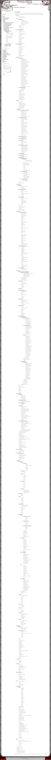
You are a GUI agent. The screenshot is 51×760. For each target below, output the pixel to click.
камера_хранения (21, 669)
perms (22, 694)
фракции (20, 41)
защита (22, 308)
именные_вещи (23, 413)
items (19, 682)
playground (20, 738)
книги (24, 483)
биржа (5, 47)
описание (20, 390)
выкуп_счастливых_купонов (25, 409)
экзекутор (24, 551)
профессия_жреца (24, 79)
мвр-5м (22, 255)
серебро (20, 52)
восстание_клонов (24, 62)
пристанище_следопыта (22, 442)
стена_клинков (28, 353)
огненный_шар (28, 370)
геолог (20, 638)
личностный (20, 660)
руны (22, 609)
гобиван (22, 223)
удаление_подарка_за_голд (25, 429)
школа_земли (25, 382)
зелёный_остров (23, 113)
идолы (22, 192)
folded (20, 733)
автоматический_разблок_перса (23, 431)
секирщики (27, 330)
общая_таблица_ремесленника (25, 633)
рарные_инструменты (24, 415)
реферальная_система (26, 275)
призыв (24, 548)
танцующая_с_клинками (24, 261)
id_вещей (20, 734)
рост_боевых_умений (24, 23)
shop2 (22, 698)
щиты (22, 603)
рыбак (20, 651)
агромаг (20, 205)
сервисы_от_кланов (22, 720)
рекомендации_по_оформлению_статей (25, 741)
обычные (22, 621)
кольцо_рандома (21, 207)
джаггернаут (23, 226)
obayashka (20, 736)
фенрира (24, 535)
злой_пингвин (23, 397)
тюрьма (22, 143)
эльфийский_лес (23, 188)
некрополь (22, 187)
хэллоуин (20, 459)
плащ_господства (26, 492)
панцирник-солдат (23, 269)
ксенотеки (20, 47)
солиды (20, 54)
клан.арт (22, 414)
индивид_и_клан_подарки (25, 421)
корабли (22, 194)
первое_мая (20, 456)
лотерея (20, 35)
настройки (22, 284)
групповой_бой (21, 707)
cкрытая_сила (28, 356)
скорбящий (22, 260)
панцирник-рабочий (24, 268)
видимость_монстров (24, 627)
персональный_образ (22, 439)
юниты (22, 204)
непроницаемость (28, 343)
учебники (22, 610)
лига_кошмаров (28, 320)
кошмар (22, 254)
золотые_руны (23, 412)
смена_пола (23, 428)
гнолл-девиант (23, 222)
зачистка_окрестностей (24, 66)
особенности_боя (23, 201)
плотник (20, 648)
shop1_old (22, 697)
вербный (24, 553)
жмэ (21, 306)
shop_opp (22, 701)
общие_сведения (23, 629)
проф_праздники (21, 97)
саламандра (23, 236)
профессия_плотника (24, 80)
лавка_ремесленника (26, 176)
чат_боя (22, 289)
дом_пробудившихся (9, 36)
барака (24, 530)
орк (21, 233)
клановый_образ (23, 424)
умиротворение (28, 377)
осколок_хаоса (21, 48)
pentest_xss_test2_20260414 (21, 751)
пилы (22, 511)
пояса (24, 478)
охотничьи (22, 617)
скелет (22, 237)
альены (20, 92)
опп (21, 593)
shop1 (22, 696)
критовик (22, 292)
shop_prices (20, 685)
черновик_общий (21, 724)
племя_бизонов (28, 323)
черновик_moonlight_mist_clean (23, 728)
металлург (20, 645)
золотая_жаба (23, 398)
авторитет (20, 664)
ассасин (24, 565)
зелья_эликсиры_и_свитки (25, 410)
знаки (20, 32)
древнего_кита (25, 531)
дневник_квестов (23, 277)
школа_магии (8, 42)
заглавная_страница (9, 37)
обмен (20, 389)
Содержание (17, 11)
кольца (27, 466)
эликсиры (22, 611)
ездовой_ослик (23, 396)
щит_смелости (28, 355)
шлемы (24, 480)
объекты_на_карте (24, 200)
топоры (22, 513)
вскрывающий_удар (28, 339)
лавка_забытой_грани (26, 174)
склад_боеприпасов (22, 458)
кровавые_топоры (28, 328)
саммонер (22, 258)
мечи (24, 485)
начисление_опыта (24, 21)
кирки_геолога (23, 507)
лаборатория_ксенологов (25, 149)
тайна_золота (23, 84)
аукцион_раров (21, 706)
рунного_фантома (26, 561)
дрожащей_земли (26, 581)
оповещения (23, 286)
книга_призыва (23, 628)
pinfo (19, 683)
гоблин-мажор (23, 224)
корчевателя (25, 532)
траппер (20, 655)
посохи (22, 601)
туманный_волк (23, 240)
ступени (20, 653)
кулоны (24, 472)
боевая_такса (23, 395)
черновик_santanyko (22, 730)
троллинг (20, 670)
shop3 (22, 700)
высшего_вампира (26, 580)
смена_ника (23, 427)
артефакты (22, 407)
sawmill (22, 695)
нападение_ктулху (21, 209)
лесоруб (20, 643)
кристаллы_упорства (22, 46)
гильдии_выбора (25, 357)
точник (22, 296)
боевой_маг (25, 541)
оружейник (20, 647)
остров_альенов (21, 182)
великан (22, 216)
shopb (22, 703)
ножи (22, 510)
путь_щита (20, 716)
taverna (22, 705)
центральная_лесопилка (24, 133)
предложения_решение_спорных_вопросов (25, 715)
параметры (22, 314)
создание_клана (21, 108)
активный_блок (28, 335)
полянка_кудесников (24, 123)
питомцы (20, 440)
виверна (22, 217)
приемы (24, 360)
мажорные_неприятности (25, 70)
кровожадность (21, 34)
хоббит (22, 241)
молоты (22, 509)
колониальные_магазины (25, 193)
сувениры (22, 635)
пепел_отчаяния (28, 373)
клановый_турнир (21, 107)
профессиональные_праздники (23, 650)
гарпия (22, 220)
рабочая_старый (21, 718)
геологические (23, 613)
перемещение (23, 88)
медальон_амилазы (24, 71)
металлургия (21, 644)
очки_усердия (21, 49)
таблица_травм (21, 654)
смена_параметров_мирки (23, 446)
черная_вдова (23, 245)
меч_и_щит (27, 329)
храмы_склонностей (24, 131)
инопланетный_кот (24, 399)
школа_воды (25, 380)
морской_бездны (25, 557)
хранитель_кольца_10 (24, 243)
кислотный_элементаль (24, 228)
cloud (19, 732)
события (20, 40)
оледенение (27, 371)
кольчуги (27, 467)
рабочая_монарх (21, 717)
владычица (22, 251)
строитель (20, 652)
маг (21, 293)
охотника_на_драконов (26, 559)
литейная (22, 121)
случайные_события (22, 99)
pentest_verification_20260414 (21, 750)
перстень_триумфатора (26, 491)
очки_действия (23, 313)
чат (19, 721)
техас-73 (22, 263)
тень (21, 262)
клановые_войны (21, 681)
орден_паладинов (28, 322)
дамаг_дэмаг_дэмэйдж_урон (23, 667)
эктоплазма (20, 56)
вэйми (22, 219)
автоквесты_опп (21, 91)
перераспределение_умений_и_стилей (24, 438)
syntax (20, 745)
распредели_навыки (24, 81)
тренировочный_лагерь (22, 679)
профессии (22, 89)
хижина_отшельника (24, 130)
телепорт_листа (23, 151)
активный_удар (28, 336)
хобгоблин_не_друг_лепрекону (25, 86)
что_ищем (18, 749)
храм (6, 41)
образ (22, 285)
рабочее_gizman (21, 719)
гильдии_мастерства (24, 118)
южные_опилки (23, 135)
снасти (22, 512)
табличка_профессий (6, 65)
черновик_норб (21, 723)
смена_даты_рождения (24, 426)
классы (20, 387)
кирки (22, 506)
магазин (20, 36)
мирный (20, 661)
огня (26, 524)
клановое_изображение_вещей (25, 423)
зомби (22, 227)
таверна (7, 40)
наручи (24, 476)
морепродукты (23, 616)
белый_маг (25, 566)
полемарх (20, 714)
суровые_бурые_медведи (25, 83)
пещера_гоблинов (23, 202)
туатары (24, 534)
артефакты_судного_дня (24, 408)
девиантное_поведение (24, 63)
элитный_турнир (21, 28)
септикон (20, 39)
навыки (22, 310)
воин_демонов (23, 218)
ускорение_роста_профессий (23, 656)
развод (20, 392)
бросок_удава (28, 337)
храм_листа (23, 132)
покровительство (28, 347)
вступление (20, 102)
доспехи (27, 464)
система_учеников (26, 276)
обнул (22, 311)
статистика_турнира (22, 678)
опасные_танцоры (28, 321)
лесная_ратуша (23, 69)
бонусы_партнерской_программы (28, 273)
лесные (22, 615)
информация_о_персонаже (25, 302)
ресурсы (22, 203)
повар (20, 649)
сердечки (20, 51)
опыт (22, 312)
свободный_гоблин (24, 259)
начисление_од (23, 20)
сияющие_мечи (28, 331)
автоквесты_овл (21, 90)
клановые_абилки (21, 106)
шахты (22, 134)
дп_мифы (22, 688)
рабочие (20, 443)
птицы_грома (25, 533)
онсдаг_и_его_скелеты (24, 74)
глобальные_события (22, 206)
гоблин (22, 225)
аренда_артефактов (24, 406)
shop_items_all (21, 684)
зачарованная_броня (29, 341)
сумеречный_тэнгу (24, 238)
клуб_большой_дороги (29, 327)
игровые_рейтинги (21, 450)
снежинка (20, 53)
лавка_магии (25, 175)
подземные (22, 618)
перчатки (24, 477)
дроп (19, 668)
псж (19, 391)
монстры (22, 199)
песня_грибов (28, 375)
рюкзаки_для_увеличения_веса (25, 416)
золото (20, 45)
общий (20, 662)
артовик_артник (21, 666)
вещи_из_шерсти (25, 489)
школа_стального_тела (9, 43)
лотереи (20, 208)
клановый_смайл (23, 425)
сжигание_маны (28, 352)
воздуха (27, 518)
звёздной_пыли (25, 544)
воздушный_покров (28, 363)
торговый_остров (23, 115)
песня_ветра (27, 374)
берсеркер (24, 567)
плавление (27, 376)
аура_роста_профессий (22, 432)
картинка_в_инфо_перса (24, 422)
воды (26, 517)
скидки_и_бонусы (21, 445)
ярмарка (20, 448)
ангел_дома (20, 30)
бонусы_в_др (21, 434)
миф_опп (22, 592)
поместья (20, 441)
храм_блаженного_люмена (25, 116)
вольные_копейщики (29, 326)
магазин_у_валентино (24, 122)
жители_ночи (27, 319)
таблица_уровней (23, 294)
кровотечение (28, 342)
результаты (20, 677)
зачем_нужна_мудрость (24, 65)
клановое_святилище (22, 105)
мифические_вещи (21, 37)
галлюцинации (28, 364)
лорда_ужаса (25, 583)
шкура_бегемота (28, 354)
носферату (22, 256)
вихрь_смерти (28, 338)
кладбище (22, 120)
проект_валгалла (28, 324)
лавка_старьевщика (26, 177)
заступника (25, 582)
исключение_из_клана (22, 104)
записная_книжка (23, 279)
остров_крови (21, 38)
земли (26, 523)
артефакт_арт (21, 665)
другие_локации (23, 141)
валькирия (22, 250)
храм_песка (23, 152)
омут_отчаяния (28, 372)
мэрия (7, 38)
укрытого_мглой (25, 563)
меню (20, 388)
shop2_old (22, 699)
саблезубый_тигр (23, 235)
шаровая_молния (28, 378)
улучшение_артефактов (22, 447)
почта (7, 39)
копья (24, 484)
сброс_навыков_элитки (22, 444)
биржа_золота (21, 433)
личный (22, 404)
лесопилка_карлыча (24, 150)
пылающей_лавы (25, 560)
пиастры (20, 50)
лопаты (22, 508)
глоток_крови (27, 340)
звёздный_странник (24, 253)
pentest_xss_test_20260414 (21, 752)
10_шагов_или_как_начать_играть (24, 731)
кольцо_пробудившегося (22, 33)
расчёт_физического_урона (25, 22)
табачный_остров (23, 114)
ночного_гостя (25, 558)
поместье (22, 124)
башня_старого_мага (9, 35)
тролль (22, 239)
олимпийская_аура (21, 646)
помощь (4, 64)
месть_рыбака (23, 72)
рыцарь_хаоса (21, 98)
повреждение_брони (29, 346)
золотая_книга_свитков (24, 411)
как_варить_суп (23, 68)
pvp (19, 671)
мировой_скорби (25, 546)
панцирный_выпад (28, 345)
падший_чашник (23, 234)
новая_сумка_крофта (24, 73)
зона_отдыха (25, 173)
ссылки (22, 287)
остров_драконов (21, 16)
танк (21, 295)
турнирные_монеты (22, 55)
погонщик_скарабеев (24, 257)
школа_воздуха (25, 381)
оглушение (27, 344)
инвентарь (22, 301)
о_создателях (21, 713)
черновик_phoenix (21, 729)
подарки (22, 689)
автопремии (20, 101)
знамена (24, 482)
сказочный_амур (21, 457)
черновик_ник (21, 722)
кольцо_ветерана (25, 490)
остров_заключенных (22, 712)
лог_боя (22, 303)
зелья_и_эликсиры (24, 67)
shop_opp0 (22, 702)
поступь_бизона (28, 348)
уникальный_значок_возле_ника (26, 430)
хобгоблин (22, 242)
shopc (22, 704)
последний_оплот (23, 125)
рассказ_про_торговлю (24, 82)
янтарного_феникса (26, 536)
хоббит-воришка (23, 85)
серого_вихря (25, 562)
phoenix (20, 737)
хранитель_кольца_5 (24, 244)
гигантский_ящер (23, 221)
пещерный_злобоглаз (22, 17)
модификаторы (23, 309)
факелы (22, 637)
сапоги (24, 479)
